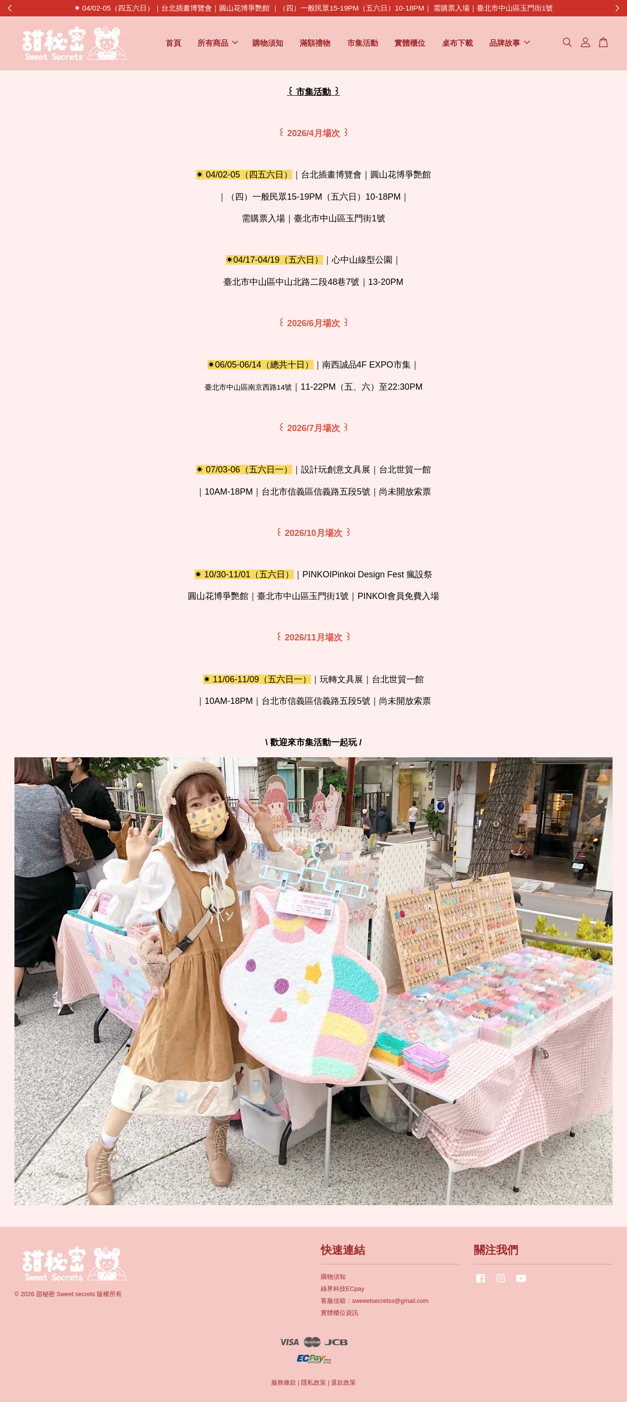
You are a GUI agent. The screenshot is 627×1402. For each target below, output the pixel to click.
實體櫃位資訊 (339, 1312)
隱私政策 (313, 1382)
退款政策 (343, 1382)
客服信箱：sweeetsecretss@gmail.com (375, 1300)
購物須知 (267, 43)
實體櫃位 (409, 43)
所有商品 (217, 43)
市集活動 (362, 43)
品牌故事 (509, 43)
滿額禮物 (315, 43)
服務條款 (283, 1382)
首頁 (173, 43)
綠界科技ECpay (342, 1288)
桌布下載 (457, 43)
